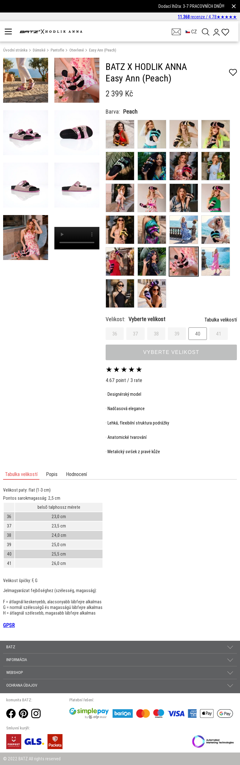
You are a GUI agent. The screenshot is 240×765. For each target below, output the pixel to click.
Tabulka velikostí (220, 319)
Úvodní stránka (15, 50)
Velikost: (135, 319)
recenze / (207, 17)
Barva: (113, 111)
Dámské (39, 50)
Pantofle (57, 50)
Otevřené (76, 50)
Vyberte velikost (171, 352)
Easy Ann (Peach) (102, 50)
